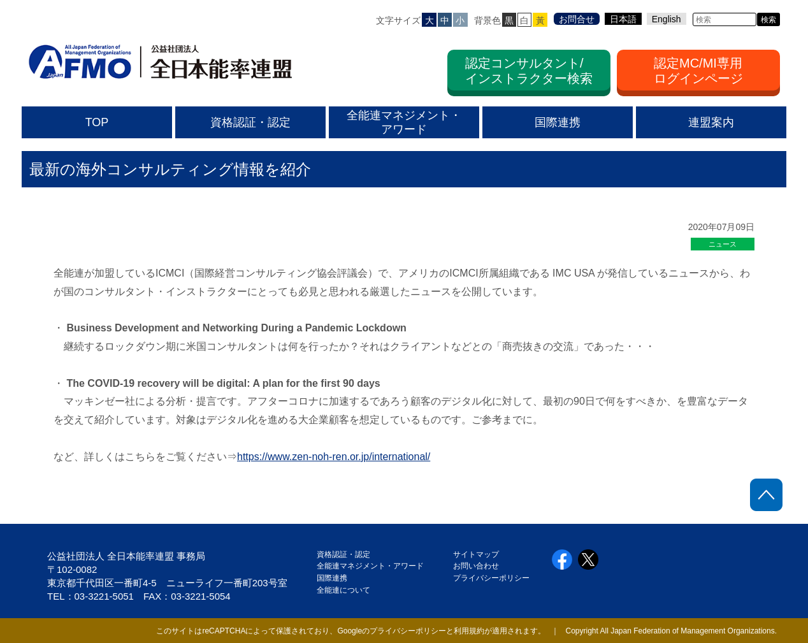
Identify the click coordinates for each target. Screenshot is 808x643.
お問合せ (577, 19)
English (666, 19)
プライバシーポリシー (491, 578)
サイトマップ (476, 554)
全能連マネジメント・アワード (370, 565)
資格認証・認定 (343, 554)
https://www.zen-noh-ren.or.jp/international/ (333, 456)
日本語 (623, 19)
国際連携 (336, 578)
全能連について (343, 590)
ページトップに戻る (766, 495)
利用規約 (469, 630)
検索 (768, 19)
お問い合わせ (476, 565)
